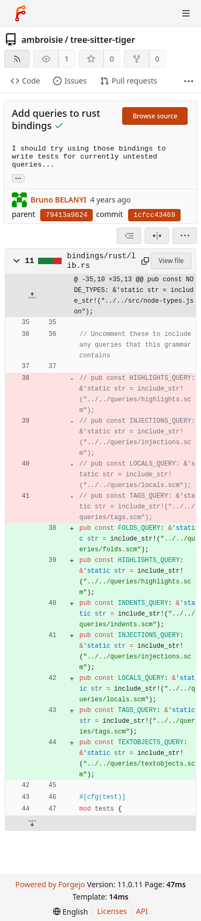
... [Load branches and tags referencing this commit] (18, 177)
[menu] (185, 236)
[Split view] (157, 236)
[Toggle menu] (186, 13)
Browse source (154, 116)
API (142, 911)
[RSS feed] (16, 59)
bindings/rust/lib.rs (101, 261)
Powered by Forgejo (50, 884)
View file (171, 260)
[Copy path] (144, 260)
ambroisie (42, 39)
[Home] (20, 13)
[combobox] (129, 236)
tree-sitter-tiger (102, 39)
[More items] (189, 81)
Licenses (112, 911)
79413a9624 (66, 215)
